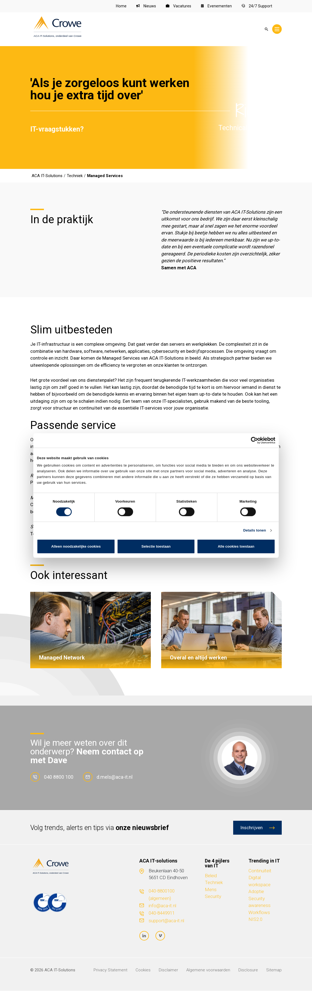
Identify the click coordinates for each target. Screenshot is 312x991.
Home (120, 6)
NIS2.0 (255, 920)
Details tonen (254, 530)
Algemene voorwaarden (208, 970)
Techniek (214, 883)
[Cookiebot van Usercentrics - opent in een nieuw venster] (251, 440)
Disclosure (248, 970)
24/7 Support (257, 6)
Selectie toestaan (155, 546)
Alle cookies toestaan (236, 546)
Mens (211, 890)
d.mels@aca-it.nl (108, 777)
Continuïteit (259, 871)
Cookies (143, 970)
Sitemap (274, 970)
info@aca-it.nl (162, 906)
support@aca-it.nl (166, 921)
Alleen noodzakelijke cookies (76, 546)
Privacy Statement (110, 970)
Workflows (259, 912)
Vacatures (178, 6)
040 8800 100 (51, 777)
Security (213, 897)
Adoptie (256, 892)
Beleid (211, 876)
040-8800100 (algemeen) (162, 894)
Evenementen (216, 6)
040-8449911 (162, 913)
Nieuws (145, 6)
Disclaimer (168, 970)
